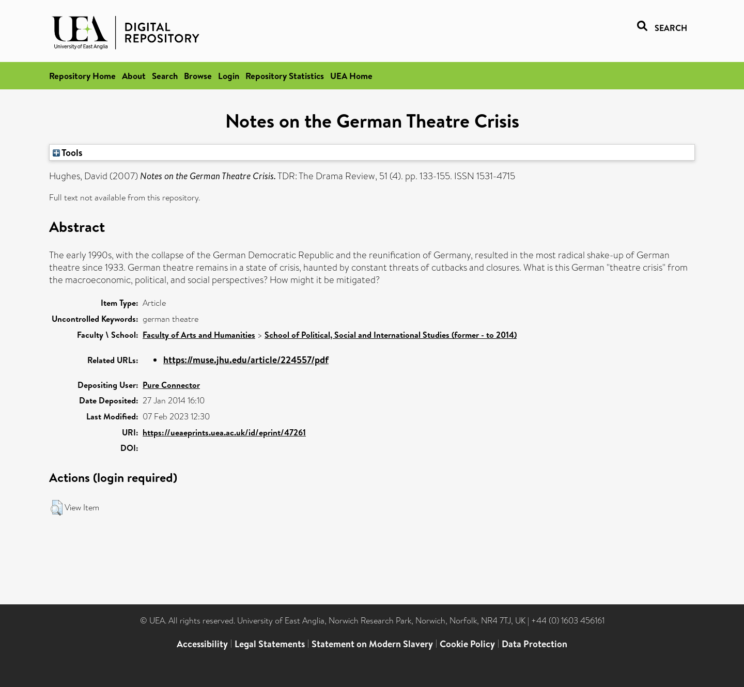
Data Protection (534, 643)
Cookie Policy (467, 643)
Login (228, 76)
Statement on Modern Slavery (372, 643)
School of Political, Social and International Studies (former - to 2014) (391, 334)
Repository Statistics (284, 76)
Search (165, 76)
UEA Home (351, 76)
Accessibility (202, 643)
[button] (57, 508)
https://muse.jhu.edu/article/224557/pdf (246, 359)
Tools (68, 152)
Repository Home (82, 76)
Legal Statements (270, 643)
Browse (198, 76)
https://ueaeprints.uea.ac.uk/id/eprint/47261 (224, 432)
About (134, 76)
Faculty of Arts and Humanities (199, 334)
